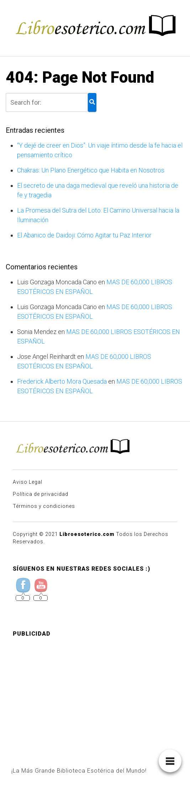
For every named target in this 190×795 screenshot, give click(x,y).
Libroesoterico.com (87, 534)
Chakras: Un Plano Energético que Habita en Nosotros (90, 170)
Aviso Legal (27, 482)
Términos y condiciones (44, 506)
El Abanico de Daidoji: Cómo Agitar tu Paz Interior (84, 235)
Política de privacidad (40, 494)
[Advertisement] (95, 692)
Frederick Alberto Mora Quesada (62, 381)
